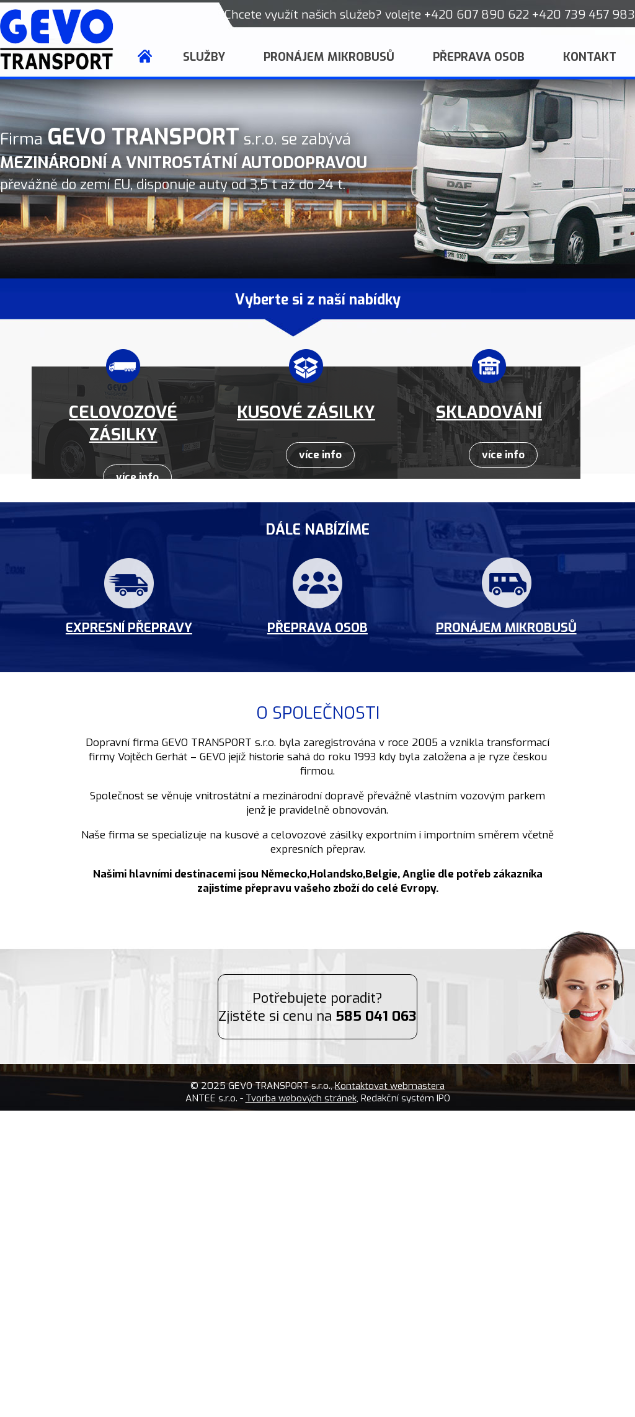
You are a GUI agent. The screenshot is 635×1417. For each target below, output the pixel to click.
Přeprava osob (479, 56)
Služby (204, 56)
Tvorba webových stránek (301, 1098)
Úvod (144, 56)
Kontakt (589, 56)
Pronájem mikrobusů (329, 56)
